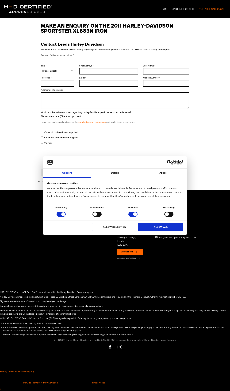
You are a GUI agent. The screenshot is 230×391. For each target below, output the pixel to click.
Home (164, 9)
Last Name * (166, 70)
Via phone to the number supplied (61, 137)
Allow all (161, 227)
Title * (57, 69)
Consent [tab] (67, 173)
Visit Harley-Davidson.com (211, 9)
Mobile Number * (166, 82)
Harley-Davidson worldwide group (17, 371)
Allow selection (114, 227)
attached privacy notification (92, 122)
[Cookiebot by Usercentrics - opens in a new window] (169, 162)
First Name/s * (108, 70)
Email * (108, 82)
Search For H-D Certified (183, 9)
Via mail (48, 143)
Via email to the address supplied (60, 132)
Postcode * (57, 82)
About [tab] (162, 173)
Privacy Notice (98, 383)
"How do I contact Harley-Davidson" (40, 383)
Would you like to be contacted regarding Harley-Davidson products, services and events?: (86, 112)
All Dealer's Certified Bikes (128, 258)
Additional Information (115, 99)
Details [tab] (115, 173)
